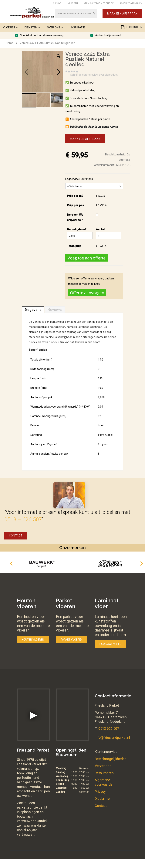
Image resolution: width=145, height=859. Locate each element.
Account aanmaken (131, 3)
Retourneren (104, 773)
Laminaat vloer (110, 644)
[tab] (33, 308)
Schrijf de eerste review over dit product (94, 74)
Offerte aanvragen (87, 292)
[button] (58, 58)
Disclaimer (103, 798)
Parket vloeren (72, 639)
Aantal (100, 229)
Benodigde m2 (76, 229)
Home (9, 43)
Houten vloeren (33, 639)
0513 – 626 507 (23, 519)
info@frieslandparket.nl (112, 738)
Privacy (100, 792)
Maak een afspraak (122, 13)
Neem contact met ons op (98, 3)
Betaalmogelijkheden (110, 759)
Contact (15, 535)
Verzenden (103, 766)
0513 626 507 (108, 728)
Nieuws (57, 3)
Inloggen (72, 3)
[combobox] (76, 13)
